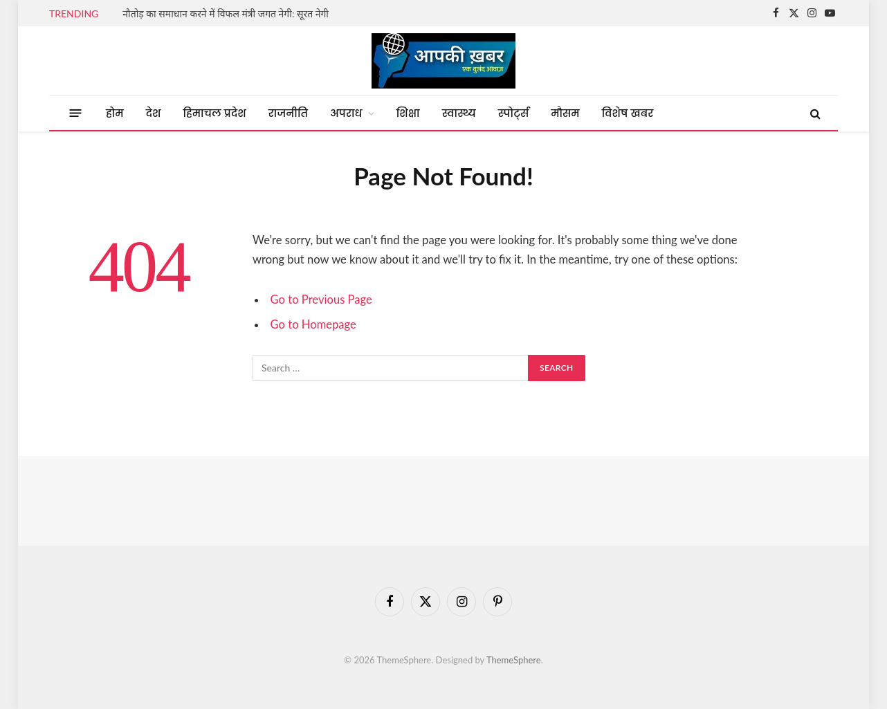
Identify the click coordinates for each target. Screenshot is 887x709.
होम (115, 113)
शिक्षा (408, 113)
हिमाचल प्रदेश (214, 113)
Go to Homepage (313, 324)
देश (153, 113)
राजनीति (288, 113)
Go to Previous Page (321, 299)
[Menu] (76, 113)
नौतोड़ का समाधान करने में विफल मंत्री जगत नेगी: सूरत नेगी (225, 13)
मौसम (565, 113)
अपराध (346, 113)
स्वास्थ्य (459, 113)
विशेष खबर (628, 113)
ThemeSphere (513, 659)
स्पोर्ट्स (513, 113)
